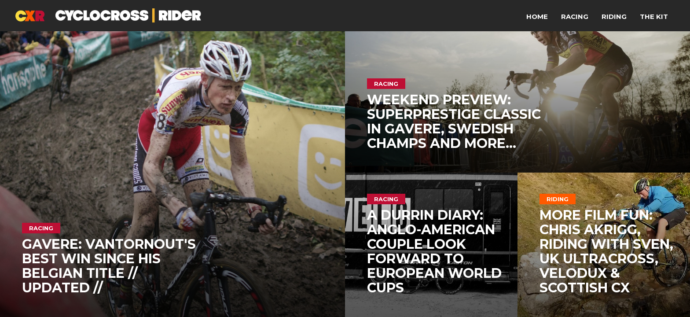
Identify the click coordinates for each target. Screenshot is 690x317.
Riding (614, 16)
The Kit (654, 16)
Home (537, 16)
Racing (574, 16)
